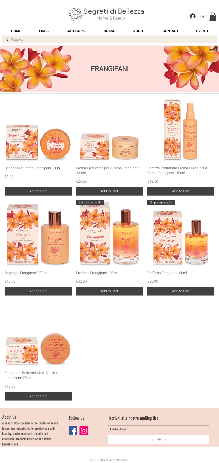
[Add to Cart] (38, 191)
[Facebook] (73, 430)
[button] (213, 16)
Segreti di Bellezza (113, 11)
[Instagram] (83, 430)
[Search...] (109, 40)
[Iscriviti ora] (158, 439)
